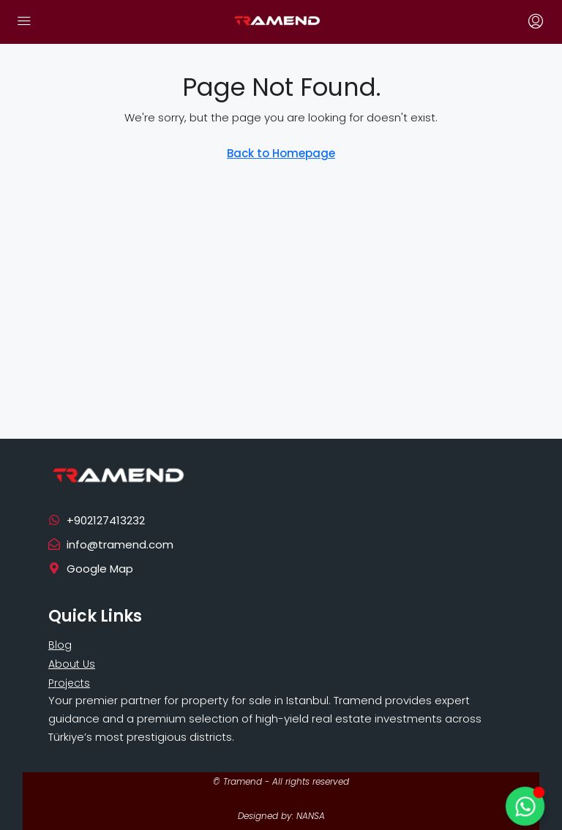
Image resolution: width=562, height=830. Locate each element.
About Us (71, 664)
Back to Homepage (281, 153)
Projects (69, 683)
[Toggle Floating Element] (524, 806)
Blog (60, 645)
